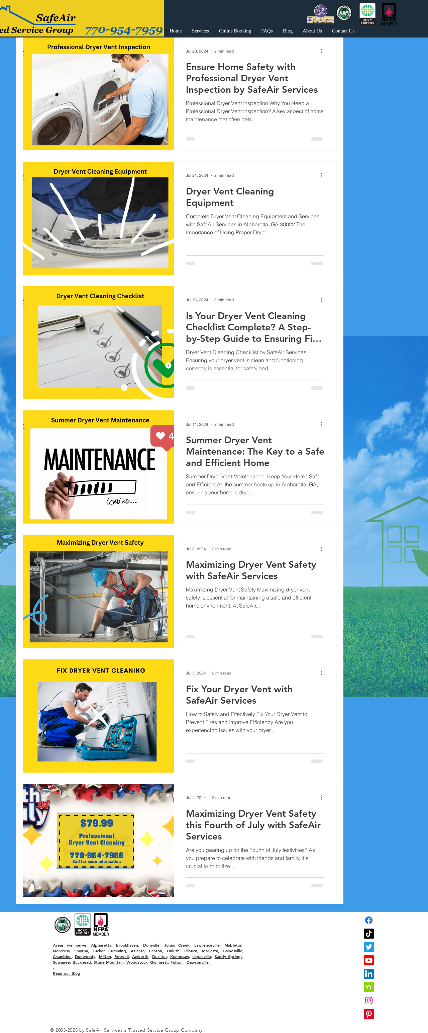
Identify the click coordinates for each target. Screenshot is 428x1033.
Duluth (173, 950)
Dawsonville (200, 962)
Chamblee (62, 956)
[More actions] (323, 51)
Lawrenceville (207, 945)
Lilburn (190, 950)
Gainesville (232, 950)
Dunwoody (85, 956)
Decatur (159, 956)
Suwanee (61, 962)
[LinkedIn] (369, 974)
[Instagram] (369, 1001)
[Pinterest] (369, 1014)
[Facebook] (369, 920)
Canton (155, 950)
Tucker (99, 950)
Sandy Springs (228, 956)
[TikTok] (369, 934)
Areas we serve (69, 945)
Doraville (151, 945)
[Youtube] (369, 960)
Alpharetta (101, 945)
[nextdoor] (369, 987)
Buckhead (82, 962)
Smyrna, (81, 950)
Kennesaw (179, 956)
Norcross (61, 950)
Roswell (121, 956)
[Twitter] (369, 947)
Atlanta (137, 950)
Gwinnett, (159, 962)
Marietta (210, 950)
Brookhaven (127, 945)
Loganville (201, 956)
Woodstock (136, 962)
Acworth (140, 956)
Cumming (117, 950)
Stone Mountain (109, 962)
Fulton (177, 962)
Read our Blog (66, 973)
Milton (105, 956)
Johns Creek (176, 945)
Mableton (233, 945)
